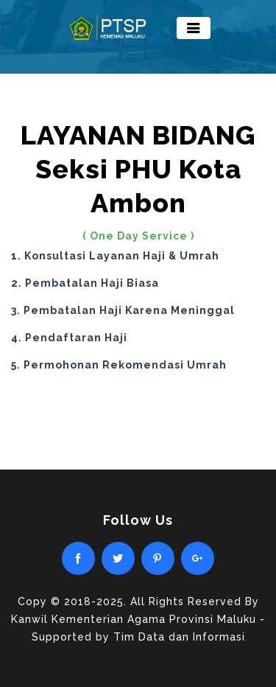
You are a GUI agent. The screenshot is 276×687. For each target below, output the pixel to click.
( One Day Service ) (138, 236)
